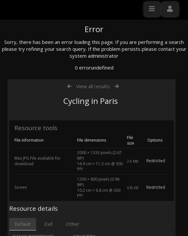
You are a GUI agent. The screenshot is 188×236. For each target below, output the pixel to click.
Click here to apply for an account (42, 119)
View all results (93, 148)
